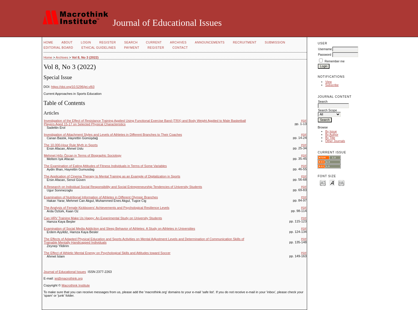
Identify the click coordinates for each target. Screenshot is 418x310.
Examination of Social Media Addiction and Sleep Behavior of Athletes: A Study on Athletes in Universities (119, 228)
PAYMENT (131, 47)
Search (131, 42)
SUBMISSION (275, 42)
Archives (178, 42)
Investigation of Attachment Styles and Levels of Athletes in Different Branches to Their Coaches (113, 134)
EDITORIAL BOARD (58, 47)
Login (86, 42)
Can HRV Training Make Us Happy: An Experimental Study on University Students (103, 218)
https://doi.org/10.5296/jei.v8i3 (72, 86)
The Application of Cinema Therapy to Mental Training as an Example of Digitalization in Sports (112, 176)
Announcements (210, 42)
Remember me (335, 61)
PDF (304, 120)
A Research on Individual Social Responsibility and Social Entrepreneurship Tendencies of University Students (123, 186)
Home (48, 42)
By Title (330, 137)
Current (154, 42)
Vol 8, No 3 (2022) (85, 57)
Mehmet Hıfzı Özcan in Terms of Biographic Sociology (82, 155)
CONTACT (180, 47)
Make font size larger (341, 182)
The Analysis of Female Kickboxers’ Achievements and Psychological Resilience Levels (106, 207)
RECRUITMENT (244, 42)
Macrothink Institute (76, 285)
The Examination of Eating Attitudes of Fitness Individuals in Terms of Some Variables (105, 166)
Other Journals (335, 141)
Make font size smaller (323, 182)
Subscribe (331, 85)
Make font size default (332, 182)
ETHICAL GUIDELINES (98, 47)
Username (325, 49)
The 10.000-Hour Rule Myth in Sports (71, 145)
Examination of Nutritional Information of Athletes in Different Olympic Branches (101, 197)
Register (107, 42)
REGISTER (155, 47)
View (328, 82)
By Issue (331, 131)
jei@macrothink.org (69, 278)
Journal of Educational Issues (65, 271)
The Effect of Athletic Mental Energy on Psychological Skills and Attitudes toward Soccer (107, 253)
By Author (331, 134)
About (67, 42)
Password (324, 54)
